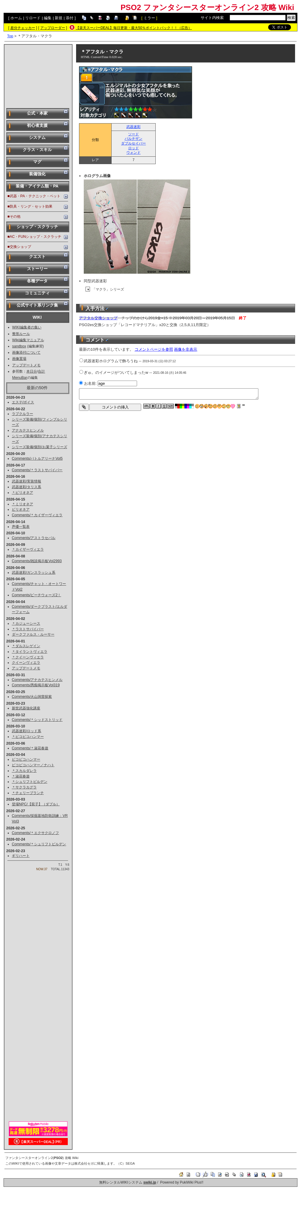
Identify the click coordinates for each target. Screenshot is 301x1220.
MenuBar (19, 378)
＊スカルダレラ (24, 771)
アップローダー (52, 28)
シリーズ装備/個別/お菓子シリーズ (39, 447)
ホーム (16, 18)
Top (10, 36)
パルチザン (133, 139)
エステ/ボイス (23, 402)
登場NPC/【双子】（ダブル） (36, 804)
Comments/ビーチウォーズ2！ (36, 595)
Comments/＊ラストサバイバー (37, 470)
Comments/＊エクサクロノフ (35, 833)
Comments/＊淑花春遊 (30, 748)
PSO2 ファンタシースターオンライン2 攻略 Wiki (207, 7)
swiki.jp (149, 1182)
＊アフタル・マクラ (102, 51)
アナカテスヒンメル (28, 430)
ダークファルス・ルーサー (33, 634)
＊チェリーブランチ (28, 793)
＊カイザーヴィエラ (28, 549)
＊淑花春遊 (21, 776)
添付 (69, 18)
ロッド (133, 148)
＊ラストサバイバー (28, 629)
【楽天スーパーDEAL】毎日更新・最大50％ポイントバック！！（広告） (134, 28)
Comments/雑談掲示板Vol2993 (37, 561)
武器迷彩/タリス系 (26, 487)
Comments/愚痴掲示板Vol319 (36, 685)
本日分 (31, 371)
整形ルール (21, 334)
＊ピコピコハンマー (28, 737)
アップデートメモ (26, 365)
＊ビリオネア (22, 492)
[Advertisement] (38, 75)
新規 (58, 18)
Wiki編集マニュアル (28, 340)
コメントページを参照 (154, 349)
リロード (33, 18)
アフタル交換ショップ (98, 318)
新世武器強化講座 (26, 708)
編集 (47, 18)
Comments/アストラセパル (34, 538)
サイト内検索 (212, 17)
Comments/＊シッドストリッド (37, 720)
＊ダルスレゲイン (26, 646)
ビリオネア (21, 509)
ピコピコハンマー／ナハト (33, 765)
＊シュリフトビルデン (29, 782)
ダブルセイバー (133, 143)
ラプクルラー (22, 414)
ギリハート (21, 856)
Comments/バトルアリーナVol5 (37, 458)
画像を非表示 (185, 349)
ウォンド (133, 152)
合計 (41, 371)
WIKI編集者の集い (26, 327)
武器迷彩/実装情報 (26, 481)
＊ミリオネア (22, 504)
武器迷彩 (133, 127)
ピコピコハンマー (26, 759)
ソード (133, 134)
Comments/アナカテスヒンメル (37, 680)
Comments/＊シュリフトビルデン (39, 844)
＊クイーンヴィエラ (28, 657)
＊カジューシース (26, 623)
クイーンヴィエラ (26, 663)
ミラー (149, 18)
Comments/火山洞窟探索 (32, 697)
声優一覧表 (21, 527)
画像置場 (19, 359)
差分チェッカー (22, 28)
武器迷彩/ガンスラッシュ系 (33, 572)
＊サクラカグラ (24, 787)
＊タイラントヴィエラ (29, 652)
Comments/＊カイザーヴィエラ (37, 515)
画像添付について (26, 352)
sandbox (19, 346)
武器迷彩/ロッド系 (26, 731)
